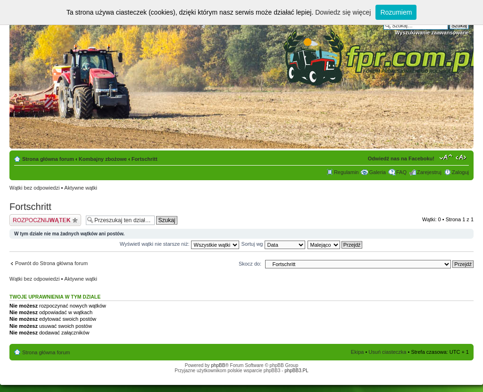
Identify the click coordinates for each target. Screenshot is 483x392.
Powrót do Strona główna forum (51, 263)
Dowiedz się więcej (343, 12)
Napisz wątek (45, 220)
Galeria (377, 172)
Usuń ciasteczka (387, 352)
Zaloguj (460, 172)
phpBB (218, 365)
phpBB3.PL (296, 370)
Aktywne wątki (80, 188)
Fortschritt (145, 159)
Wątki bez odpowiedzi (34, 188)
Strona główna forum (48, 159)
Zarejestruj (429, 172)
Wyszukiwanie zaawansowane (432, 32)
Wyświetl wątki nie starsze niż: (179, 244)
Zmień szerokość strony (462, 157)
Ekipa (357, 352)
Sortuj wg (273, 244)
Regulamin (346, 172)
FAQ (401, 172)
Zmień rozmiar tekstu (446, 157)
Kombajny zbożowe (103, 159)
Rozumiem (396, 12)
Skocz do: (250, 264)
